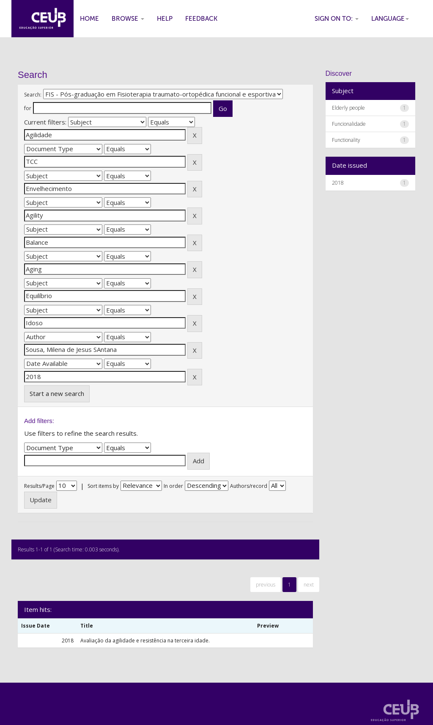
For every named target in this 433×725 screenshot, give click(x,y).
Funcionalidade (349, 123)
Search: (32, 94)
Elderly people (348, 107)
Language (390, 18)
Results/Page (39, 486)
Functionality (346, 140)
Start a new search (57, 393)
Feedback (201, 18)
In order (173, 486)
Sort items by (103, 486)
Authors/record (248, 486)
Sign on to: (337, 18)
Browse (128, 18)
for (27, 108)
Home (89, 18)
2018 (338, 182)
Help (165, 18)
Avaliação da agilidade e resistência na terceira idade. (145, 640)
